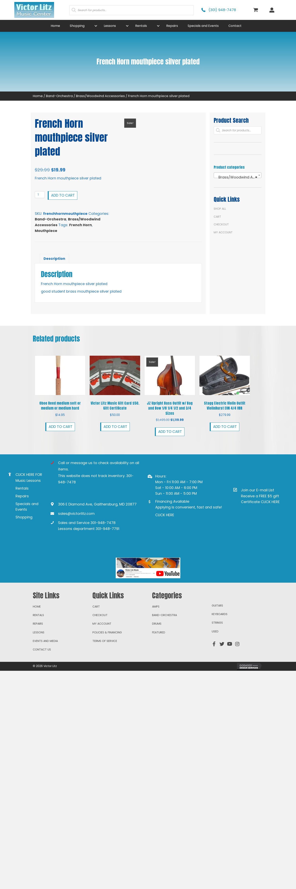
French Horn (80, 224)
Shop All (220, 209)
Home (38, 96)
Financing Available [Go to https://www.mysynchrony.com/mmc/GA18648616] (172, 501)
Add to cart (63, 195)
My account (223, 232)
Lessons (38, 688)
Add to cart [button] (60, 426)
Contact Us (42, 705)
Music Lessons (28, 480)
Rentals (22, 488)
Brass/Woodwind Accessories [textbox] (238, 177)
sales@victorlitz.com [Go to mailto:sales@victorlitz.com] (76, 513)
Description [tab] (54, 258)
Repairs (22, 496)
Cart (217, 217)
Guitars (217, 661)
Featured (158, 688)
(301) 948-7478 (222, 9)
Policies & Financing (107, 688)
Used (215, 687)
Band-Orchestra (59, 96)
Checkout (221, 224)
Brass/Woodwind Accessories (100, 96)
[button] (96, 25)
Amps (155, 662)
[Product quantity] (40, 194)
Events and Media (45, 696)
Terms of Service (104, 696)
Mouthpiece (46, 230)
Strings (217, 678)
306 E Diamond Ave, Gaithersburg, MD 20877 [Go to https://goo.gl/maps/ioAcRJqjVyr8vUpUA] (97, 504)
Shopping (24, 517)
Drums (156, 679)
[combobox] (237, 175)
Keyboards (219, 669)
